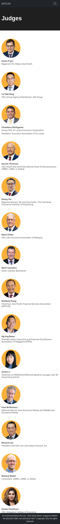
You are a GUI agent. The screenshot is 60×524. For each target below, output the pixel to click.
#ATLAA (6, 3)
